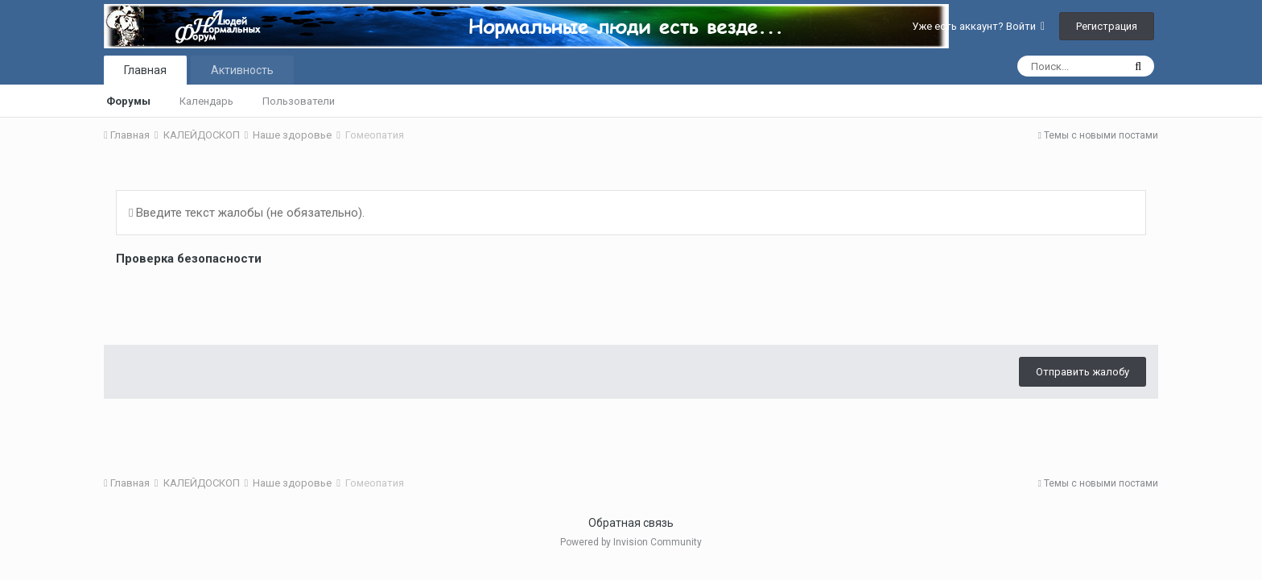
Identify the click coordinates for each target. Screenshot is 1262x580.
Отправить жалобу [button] (1082, 309)
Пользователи (298, 101)
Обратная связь (631, 522)
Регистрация (1106, 26)
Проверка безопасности (189, 258)
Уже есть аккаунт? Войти (978, 26)
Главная (145, 70)
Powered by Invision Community (631, 542)
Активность (242, 70)
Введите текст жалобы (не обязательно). (247, 212)
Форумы (128, 101)
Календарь (206, 101)
